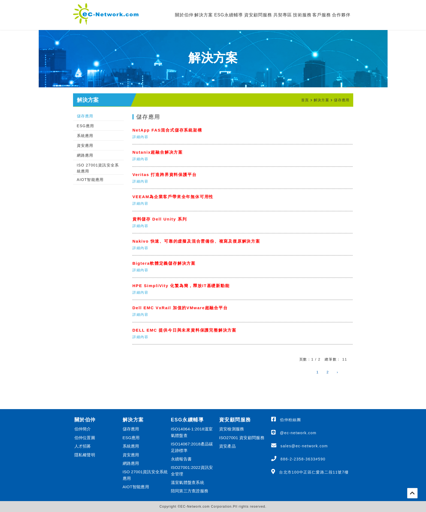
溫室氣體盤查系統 (187, 482)
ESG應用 (85, 126)
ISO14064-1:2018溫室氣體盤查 (192, 432)
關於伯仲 (184, 15)
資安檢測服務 (231, 429)
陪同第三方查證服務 (190, 491)
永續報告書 (181, 459)
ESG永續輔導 (228, 15)
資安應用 (85, 145)
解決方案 (203, 15)
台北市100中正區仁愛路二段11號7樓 (314, 472)
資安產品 (227, 446)
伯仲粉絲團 (290, 420)
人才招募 (82, 446)
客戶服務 (321, 15)
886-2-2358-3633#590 (302, 459)
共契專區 (282, 15)
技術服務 (302, 15)
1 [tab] (216, 83)
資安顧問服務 (258, 15)
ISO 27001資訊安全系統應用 (98, 168)
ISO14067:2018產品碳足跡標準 (192, 447)
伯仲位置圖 (84, 437)
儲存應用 (341, 100)
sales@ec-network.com (304, 446)
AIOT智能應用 (90, 179)
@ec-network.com (298, 433)
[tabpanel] (213, 58)
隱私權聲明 (84, 455)
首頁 (305, 100)
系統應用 (85, 135)
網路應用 (85, 155)
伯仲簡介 (82, 429)
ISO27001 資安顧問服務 (241, 437)
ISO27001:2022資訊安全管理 (192, 470)
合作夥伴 (341, 15)
